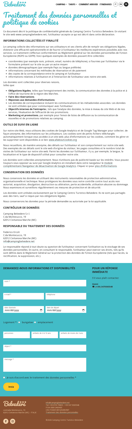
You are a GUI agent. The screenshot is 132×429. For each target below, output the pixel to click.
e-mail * (8, 294)
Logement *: (10, 322)
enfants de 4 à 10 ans (42, 333)
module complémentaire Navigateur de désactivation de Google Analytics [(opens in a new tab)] (58, 164)
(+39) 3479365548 (104, 286)
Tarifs (71, 4)
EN (121, 4)
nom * (7, 281)
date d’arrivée (10, 307)
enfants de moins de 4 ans (72, 333)
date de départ (53, 307)
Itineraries (106, 4)
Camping (60, 4)
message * (9, 359)
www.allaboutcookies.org (63, 139)
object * (8, 346)
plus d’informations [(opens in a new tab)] (106, 166)
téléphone (51, 294)
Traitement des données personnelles (62, 412)
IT (115, 4)
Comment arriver (88, 4)
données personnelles (62, 377)
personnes (9, 333)
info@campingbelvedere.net (19, 241)
